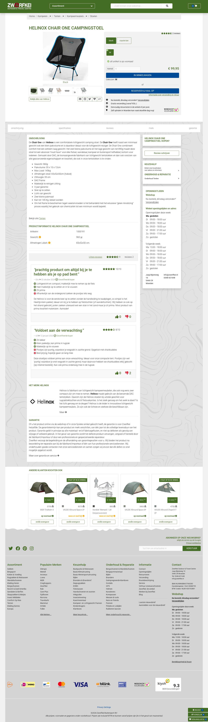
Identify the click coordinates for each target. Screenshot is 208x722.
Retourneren (144, 575)
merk (151, 128)
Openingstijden (145, 572)
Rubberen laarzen (113, 609)
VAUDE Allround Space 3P (135, 510)
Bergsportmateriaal (114, 572)
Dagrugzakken (79, 583)
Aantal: (110, 69)
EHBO (75, 586)
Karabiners (110, 592)
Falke (42, 609)
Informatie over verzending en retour (164, 95)
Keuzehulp (79, 564)
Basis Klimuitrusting (81, 572)
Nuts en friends (112, 600)
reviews (109, 128)
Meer (63, 412)
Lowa (42, 577)
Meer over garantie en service (44, 455)
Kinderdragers (79, 606)
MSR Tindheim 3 (47, 510)
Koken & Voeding (14, 575)
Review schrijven (162, 153)
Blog (141, 594)
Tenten (42, 218)
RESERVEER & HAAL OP (142, 91)
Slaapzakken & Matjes (16, 594)
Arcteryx (43, 575)
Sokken (10, 569)
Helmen (109, 589)
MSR (42, 580)
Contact (142, 569)
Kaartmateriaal (79, 600)
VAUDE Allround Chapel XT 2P (165, 511)
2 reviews (176, 33)
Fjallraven (44, 594)
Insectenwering (79, 597)
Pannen (109, 603)
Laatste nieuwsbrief (147, 602)
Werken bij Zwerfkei (147, 592)
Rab (42, 589)
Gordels (109, 583)
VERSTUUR (191, 548)
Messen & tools (112, 597)
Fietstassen (78, 589)
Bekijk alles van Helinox (39, 99)
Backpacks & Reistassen (83, 569)
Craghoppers (45, 583)
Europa (10, 609)
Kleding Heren (13, 583)
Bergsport (11, 572)
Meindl (43, 572)
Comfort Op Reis (14, 600)
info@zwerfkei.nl (171, 275)
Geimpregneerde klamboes (117, 580)
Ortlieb (43, 606)
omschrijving (17, 128)
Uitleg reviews (95, 257)
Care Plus (44, 592)
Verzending (143, 577)
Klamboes (77, 609)
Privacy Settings (104, 707)
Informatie (145, 564)
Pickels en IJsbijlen (114, 606)
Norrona (43, 597)
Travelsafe (44, 600)
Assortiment (72, 5)
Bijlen (75, 577)
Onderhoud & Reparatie (120, 564)
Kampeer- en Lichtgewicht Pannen (87, 603)
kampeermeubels (68, 407)
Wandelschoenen (14, 580)
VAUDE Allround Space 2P (74, 510)
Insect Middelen (13, 597)
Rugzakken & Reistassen (17, 577)
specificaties (65, 128)
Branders (110, 577)
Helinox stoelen (94, 397)
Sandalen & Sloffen (15, 592)
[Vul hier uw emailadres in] (161, 548)
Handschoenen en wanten (84, 592)
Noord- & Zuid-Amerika (16, 589)
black (111, 40)
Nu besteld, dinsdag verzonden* (130, 100)
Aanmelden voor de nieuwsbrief (152, 605)
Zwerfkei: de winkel (147, 589)
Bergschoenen (13, 586)
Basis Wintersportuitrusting (84, 575)
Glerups (43, 569)
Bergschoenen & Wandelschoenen (120, 569)
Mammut (44, 603)
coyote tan (124, 40)
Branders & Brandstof (82, 580)
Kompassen (111, 594)
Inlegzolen (77, 594)
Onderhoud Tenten (152, 179)
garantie (193, 128)
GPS (108, 586)
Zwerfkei (43, 586)
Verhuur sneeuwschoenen (150, 586)
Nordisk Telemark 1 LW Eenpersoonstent (102, 511)
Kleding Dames (13, 606)
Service (142, 583)
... (49, 16)
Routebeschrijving (146, 580)
